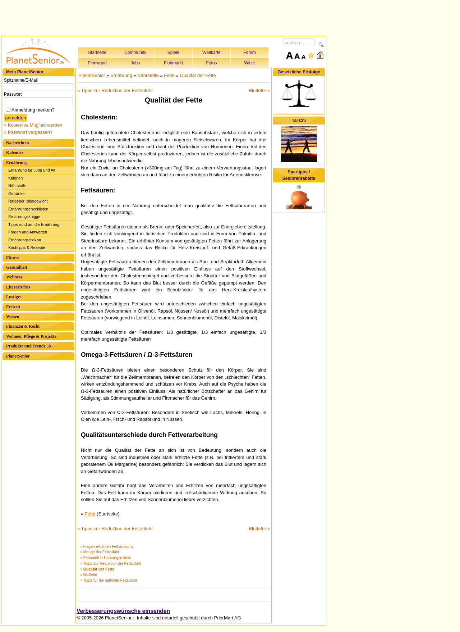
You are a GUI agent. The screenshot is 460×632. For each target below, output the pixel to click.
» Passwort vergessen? (28, 132)
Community (135, 52)
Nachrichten (17, 142)
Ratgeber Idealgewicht (27, 201)
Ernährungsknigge (24, 216)
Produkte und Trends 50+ (29, 346)
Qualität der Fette (198, 75)
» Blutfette (88, 574)
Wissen (12, 316)
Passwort (13, 94)
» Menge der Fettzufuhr (99, 552)
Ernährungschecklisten (28, 209)
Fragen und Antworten (27, 232)
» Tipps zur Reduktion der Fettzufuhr (110, 563)
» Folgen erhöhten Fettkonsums (106, 546)
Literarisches (18, 287)
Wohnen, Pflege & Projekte (31, 336)
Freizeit (13, 306)
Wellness (14, 276)
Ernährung (16, 162)
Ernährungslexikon (24, 240)
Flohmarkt (173, 62)
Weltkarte (211, 52)
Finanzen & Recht (23, 326)
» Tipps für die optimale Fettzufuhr (108, 580)
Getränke (16, 193)
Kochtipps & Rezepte (26, 247)
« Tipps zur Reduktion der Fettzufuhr (115, 90)
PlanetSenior (18, 356)
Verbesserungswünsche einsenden (123, 611)
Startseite (97, 52)
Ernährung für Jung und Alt (31, 170)
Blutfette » (259, 90)
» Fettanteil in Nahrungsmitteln (105, 557)
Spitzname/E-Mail (21, 80)
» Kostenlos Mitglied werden (33, 125)
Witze (249, 62)
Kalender (14, 152)
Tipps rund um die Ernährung (33, 224)
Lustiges (14, 296)
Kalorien (15, 178)
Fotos (211, 62)
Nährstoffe (17, 185)
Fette (169, 75)
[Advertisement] (164, 17)
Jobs (135, 62)
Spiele (173, 52)
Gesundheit (16, 267)
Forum (249, 52)
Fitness (12, 257)
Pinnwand (97, 62)
